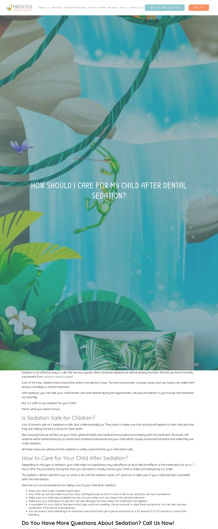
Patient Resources (75, 7)
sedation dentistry (55, 376)
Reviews (113, 7)
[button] (44, 7)
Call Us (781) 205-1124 (165, 7)
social (123, 7)
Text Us (199, 7)
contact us (136, 7)
